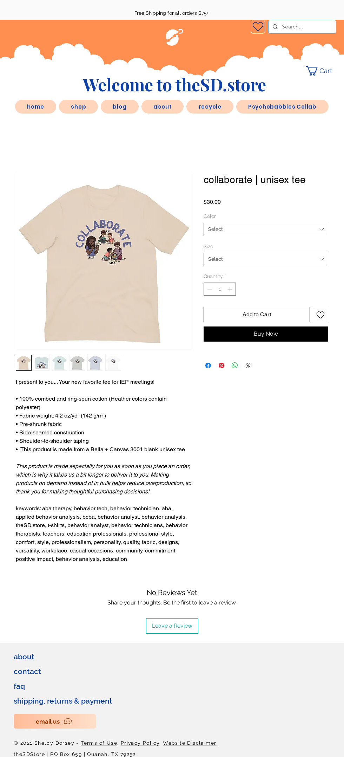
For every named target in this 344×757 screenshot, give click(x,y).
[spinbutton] (219, 289)
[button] (162, 107)
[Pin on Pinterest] (221, 365)
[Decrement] (209, 289)
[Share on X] (248, 365)
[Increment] (230, 289)
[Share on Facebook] (208, 365)
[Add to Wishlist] (320, 314)
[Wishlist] (258, 27)
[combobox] (266, 229)
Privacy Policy (140, 743)
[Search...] (301, 26)
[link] (324, 71)
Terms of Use (99, 743)
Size (208, 246)
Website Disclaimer (189, 743)
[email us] (55, 721)
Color (210, 216)
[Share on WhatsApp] (235, 365)
